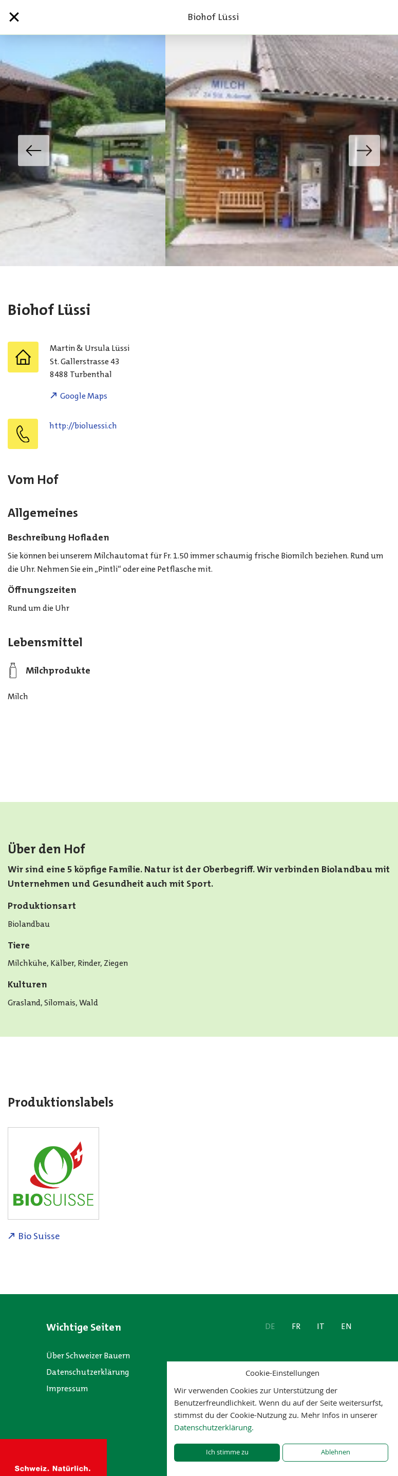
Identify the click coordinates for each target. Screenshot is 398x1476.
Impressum (67, 1388)
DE (270, 1326)
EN (346, 1326)
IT (321, 1326)
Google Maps (83, 395)
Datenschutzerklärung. (214, 1427)
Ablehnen (335, 1452)
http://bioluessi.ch (83, 425)
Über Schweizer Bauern (88, 1355)
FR (296, 1326)
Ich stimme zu (227, 1452)
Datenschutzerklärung (87, 1372)
